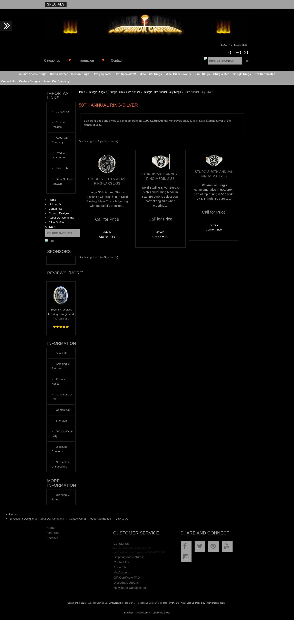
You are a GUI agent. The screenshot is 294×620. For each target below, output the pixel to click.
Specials (56, 4)
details (107, 232)
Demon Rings (80, 74)
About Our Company (57, 81)
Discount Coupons (59, 449)
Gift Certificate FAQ (63, 433)
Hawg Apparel (102, 74)
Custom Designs (29, 81)
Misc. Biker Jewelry (178, 74)
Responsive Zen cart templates (152, 603)
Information (86, 60)
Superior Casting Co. (97, 603)
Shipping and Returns (128, 557)
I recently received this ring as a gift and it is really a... (61, 312)
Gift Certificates (264, 74)
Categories (52, 60)
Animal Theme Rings (32, 74)
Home (52, 199)
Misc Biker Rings (150, 74)
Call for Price (107, 236)
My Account (121, 572)
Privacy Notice (58, 381)
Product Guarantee (59, 155)
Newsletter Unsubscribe (60, 464)
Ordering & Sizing (60, 497)
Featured (52, 532)
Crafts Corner (59, 74)
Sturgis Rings (97, 92)
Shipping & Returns (60, 366)
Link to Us (60, 168)
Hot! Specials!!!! (125, 74)
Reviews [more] (65, 273)
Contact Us (8, 81)
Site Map (59, 420)
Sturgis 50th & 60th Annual (124, 92)
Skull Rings (202, 74)
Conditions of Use (62, 397)
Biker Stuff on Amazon (62, 181)
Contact (116, 60)
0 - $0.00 (238, 52)
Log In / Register (234, 44)
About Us (59, 353)
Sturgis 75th (221, 74)
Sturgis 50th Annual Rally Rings (162, 92)
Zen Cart (129, 603)
